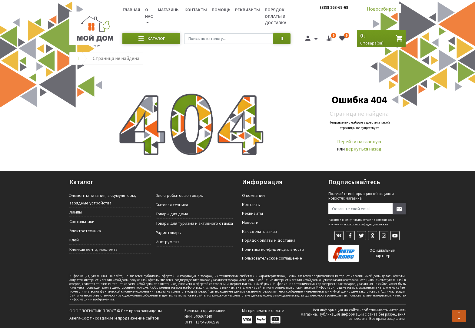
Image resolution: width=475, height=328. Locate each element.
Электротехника (85, 231)
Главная (131, 9)
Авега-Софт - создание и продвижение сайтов (114, 318)
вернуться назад (363, 149)
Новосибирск (381, 9)
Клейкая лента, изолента (93, 249)
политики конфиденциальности (366, 224)
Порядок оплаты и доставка (275, 16)
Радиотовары (168, 232)
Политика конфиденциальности (273, 249)
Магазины (169, 9)
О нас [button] (149, 13)
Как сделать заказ (259, 231)
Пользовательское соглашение (272, 258)
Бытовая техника (172, 204)
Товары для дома (172, 214)
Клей (74, 240)
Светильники (82, 221)
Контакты (195, 9)
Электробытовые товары (180, 195)
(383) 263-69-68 (334, 7)
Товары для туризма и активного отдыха (194, 223)
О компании (253, 195)
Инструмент (167, 241)
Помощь (221, 9)
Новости (250, 222)
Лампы (75, 212)
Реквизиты (247, 9)
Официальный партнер (382, 253)
